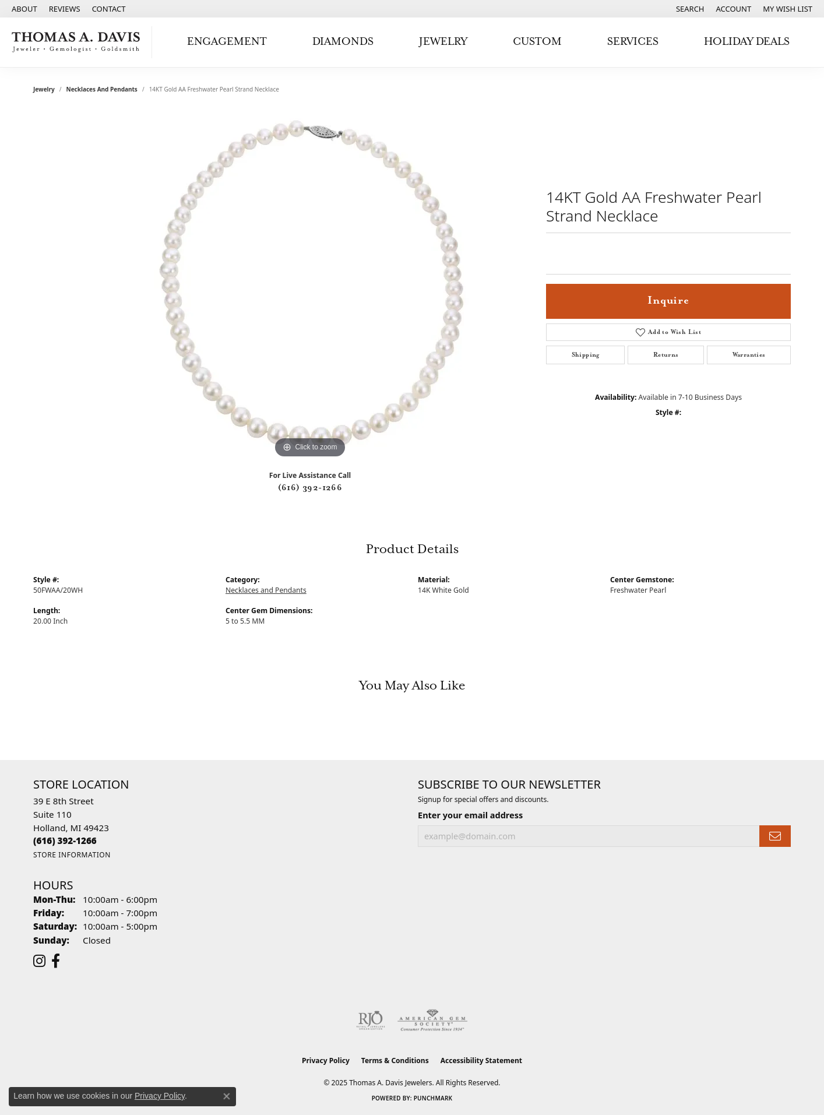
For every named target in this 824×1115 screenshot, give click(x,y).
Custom (537, 42)
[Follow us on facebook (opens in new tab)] (55, 961)
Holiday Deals (747, 42)
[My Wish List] (787, 8)
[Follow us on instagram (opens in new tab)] (39, 961)
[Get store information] (72, 855)
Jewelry (443, 42)
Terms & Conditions (395, 1060)
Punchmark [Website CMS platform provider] (433, 1098)
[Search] (690, 8)
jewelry (44, 89)
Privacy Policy (326, 1060)
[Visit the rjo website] (370, 1020)
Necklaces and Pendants (102, 89)
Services (633, 42)
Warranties (749, 354)
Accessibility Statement (481, 1060)
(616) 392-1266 (310, 488)
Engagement (227, 42)
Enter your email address (470, 815)
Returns (666, 354)
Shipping (586, 354)
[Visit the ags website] (433, 1020)
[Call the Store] (65, 840)
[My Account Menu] (734, 8)
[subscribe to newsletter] (775, 836)
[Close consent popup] (226, 1096)
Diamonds (343, 42)
